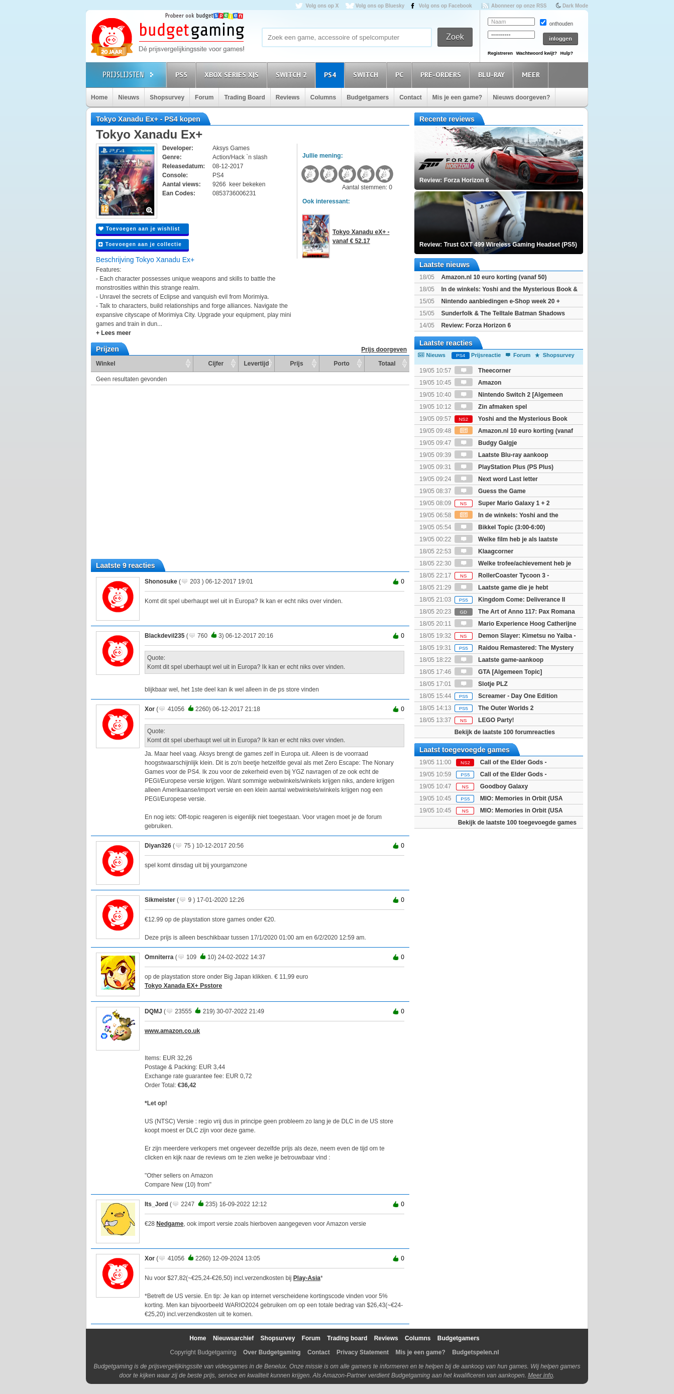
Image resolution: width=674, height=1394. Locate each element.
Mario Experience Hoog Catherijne (516, 623)
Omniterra (159, 957)
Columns (323, 97)
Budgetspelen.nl (475, 1352)
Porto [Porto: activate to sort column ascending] (342, 363)
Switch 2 (293, 74)
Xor (150, 709)
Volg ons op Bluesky (380, 6)
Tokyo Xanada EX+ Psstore (183, 985)
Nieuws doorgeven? (521, 97)
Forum (204, 97)
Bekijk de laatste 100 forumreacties (505, 732)
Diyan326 (158, 845)
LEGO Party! (484, 720)
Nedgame (169, 1223)
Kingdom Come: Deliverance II (510, 599)
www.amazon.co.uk (172, 1030)
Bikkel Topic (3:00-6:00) (500, 527)
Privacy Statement (362, 1352)
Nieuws (128, 97)
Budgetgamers (368, 97)
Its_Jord (156, 1204)
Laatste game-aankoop (499, 659)
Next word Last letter (496, 479)
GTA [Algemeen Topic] (498, 671)
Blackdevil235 (164, 635)
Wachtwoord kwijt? (536, 53)
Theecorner (483, 370)
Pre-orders (442, 74)
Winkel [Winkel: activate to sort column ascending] (106, 363)
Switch (367, 74)
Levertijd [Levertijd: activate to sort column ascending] (256, 363)
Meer (532, 74)
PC (400, 74)
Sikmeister (160, 899)
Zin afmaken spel (491, 406)
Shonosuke (161, 581)
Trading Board (244, 97)
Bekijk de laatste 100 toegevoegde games (517, 822)
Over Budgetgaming (272, 1352)
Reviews (288, 97)
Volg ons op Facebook (445, 6)
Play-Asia (306, 1278)
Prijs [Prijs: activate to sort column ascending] (296, 363)
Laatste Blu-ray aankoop (501, 454)
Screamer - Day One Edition (506, 696)
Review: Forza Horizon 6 (476, 325)
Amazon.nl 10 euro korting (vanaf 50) (493, 277)
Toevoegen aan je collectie (140, 244)
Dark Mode (575, 6)
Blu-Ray (493, 74)
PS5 (182, 74)
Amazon (478, 382)
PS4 (331, 74)
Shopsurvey (167, 97)
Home (99, 97)
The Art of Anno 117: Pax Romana (515, 611)
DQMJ (153, 1011)
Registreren (500, 53)
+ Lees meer (113, 332)
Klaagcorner (484, 551)
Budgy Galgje (486, 442)
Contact (410, 97)
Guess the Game (490, 491)
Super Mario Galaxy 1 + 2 (502, 503)
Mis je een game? (457, 97)
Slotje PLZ (481, 683)
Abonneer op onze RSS (519, 6)
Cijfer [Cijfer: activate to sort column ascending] (216, 363)
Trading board (347, 1338)
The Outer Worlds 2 (494, 708)
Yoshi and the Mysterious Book (511, 418)
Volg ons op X (322, 6)
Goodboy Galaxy (504, 786)
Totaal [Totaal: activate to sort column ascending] (386, 363)
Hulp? (566, 53)
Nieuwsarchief (233, 1338)
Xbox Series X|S (233, 74)
